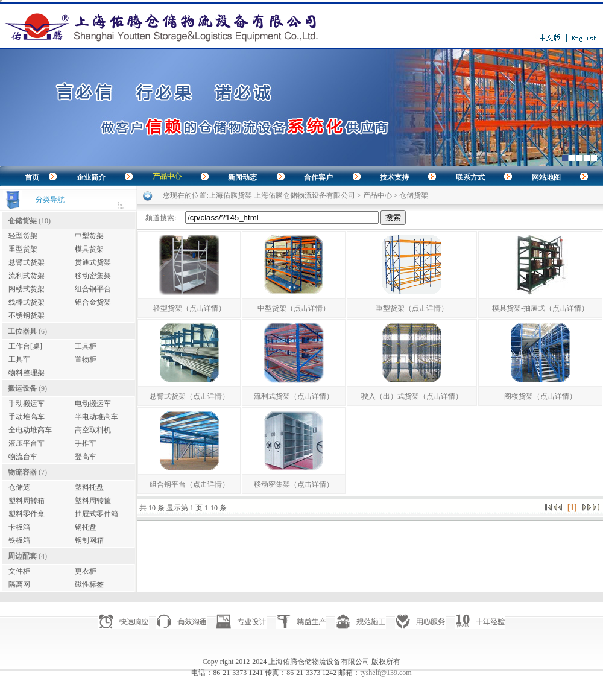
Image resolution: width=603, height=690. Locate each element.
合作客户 (318, 177)
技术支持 (394, 177)
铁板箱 (19, 540)
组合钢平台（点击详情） (189, 484)
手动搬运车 (26, 403)
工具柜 (85, 346)
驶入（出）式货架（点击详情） (412, 396)
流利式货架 (26, 275)
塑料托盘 (89, 487)
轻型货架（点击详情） (189, 308)
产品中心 (167, 176)
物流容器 (22, 472)
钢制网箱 (89, 540)
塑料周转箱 (26, 500)
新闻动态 (242, 177)
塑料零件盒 (26, 514)
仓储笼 (19, 487)
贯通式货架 (93, 262)
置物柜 (85, 359)
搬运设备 (22, 388)
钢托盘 (85, 527)
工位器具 (22, 331)
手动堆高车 (26, 417)
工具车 (19, 359)
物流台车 (22, 456)
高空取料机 (93, 430)
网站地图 (546, 177)
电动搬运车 (93, 403)
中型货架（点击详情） (293, 308)
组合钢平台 (93, 289)
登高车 (85, 456)
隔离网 (19, 584)
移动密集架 (93, 275)
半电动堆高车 (96, 417)
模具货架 (89, 249)
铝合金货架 (93, 302)
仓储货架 (22, 221)
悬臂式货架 (26, 262)
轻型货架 (22, 236)
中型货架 (89, 236)
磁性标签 (89, 584)
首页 (32, 177)
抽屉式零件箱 (96, 514)
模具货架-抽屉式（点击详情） (540, 308)
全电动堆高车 (30, 430)
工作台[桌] (25, 346)
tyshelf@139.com (385, 672)
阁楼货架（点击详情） (540, 396)
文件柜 (19, 571)
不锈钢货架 (26, 315)
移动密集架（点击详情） (293, 484)
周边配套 (22, 556)
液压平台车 (26, 443)
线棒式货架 (26, 302)
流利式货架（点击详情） (293, 396)
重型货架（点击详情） (412, 308)
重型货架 (22, 249)
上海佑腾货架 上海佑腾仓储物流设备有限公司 (282, 195)
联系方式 (470, 177)
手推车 (85, 443)
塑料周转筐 (93, 500)
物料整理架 (26, 373)
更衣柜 (85, 571)
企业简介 (91, 177)
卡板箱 (19, 527)
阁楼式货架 (26, 289)
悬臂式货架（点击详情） (189, 396)
